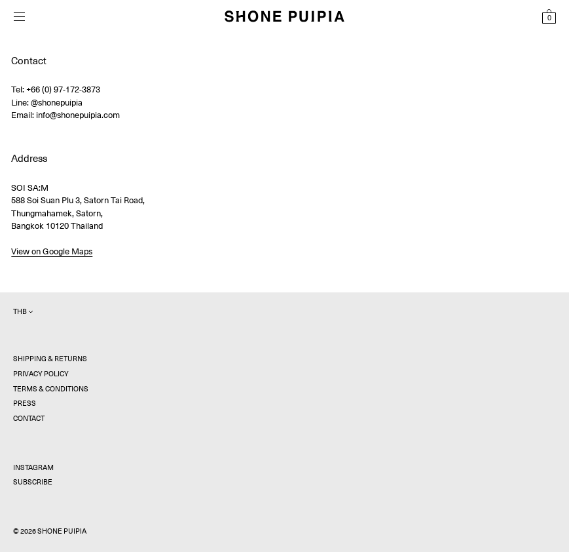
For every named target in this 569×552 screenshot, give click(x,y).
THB (23, 312)
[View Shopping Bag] (548, 16)
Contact (29, 419)
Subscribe (32, 482)
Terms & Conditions (50, 389)
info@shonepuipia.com (78, 115)
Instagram (33, 468)
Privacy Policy (41, 374)
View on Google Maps (51, 251)
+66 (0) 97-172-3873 (63, 89)
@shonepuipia (57, 102)
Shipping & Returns (50, 359)
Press (24, 403)
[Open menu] (19, 17)
